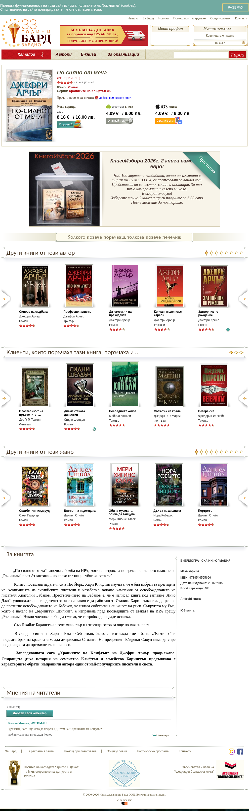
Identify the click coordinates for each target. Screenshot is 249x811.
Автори (64, 54)
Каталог (26, 54)
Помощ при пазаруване (189, 18)
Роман (73, 87)
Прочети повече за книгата (75, 98)
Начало (133, 18)
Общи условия (220, 18)
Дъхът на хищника (167, 510)
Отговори (162, 735)
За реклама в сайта (40, 751)
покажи (220, 43)
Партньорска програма (152, 751)
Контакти (241, 18)
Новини (163, 18)
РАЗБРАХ (235, 7)
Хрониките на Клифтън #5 (90, 91)
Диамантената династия (74, 412)
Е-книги (88, 54)
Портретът (206, 510)
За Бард (148, 18)
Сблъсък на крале (167, 411)
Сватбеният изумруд (34, 510)
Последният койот (122, 411)
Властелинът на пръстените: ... (31, 412)
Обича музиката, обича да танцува (122, 512)
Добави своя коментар (29, 713)
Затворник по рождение (208, 313)
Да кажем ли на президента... (120, 313)
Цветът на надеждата (80, 510)
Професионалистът (78, 311)
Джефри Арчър (69, 78)
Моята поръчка (217, 28)
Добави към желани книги (115, 98)
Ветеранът (206, 411)
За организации (123, 54)
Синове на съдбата (33, 311)
